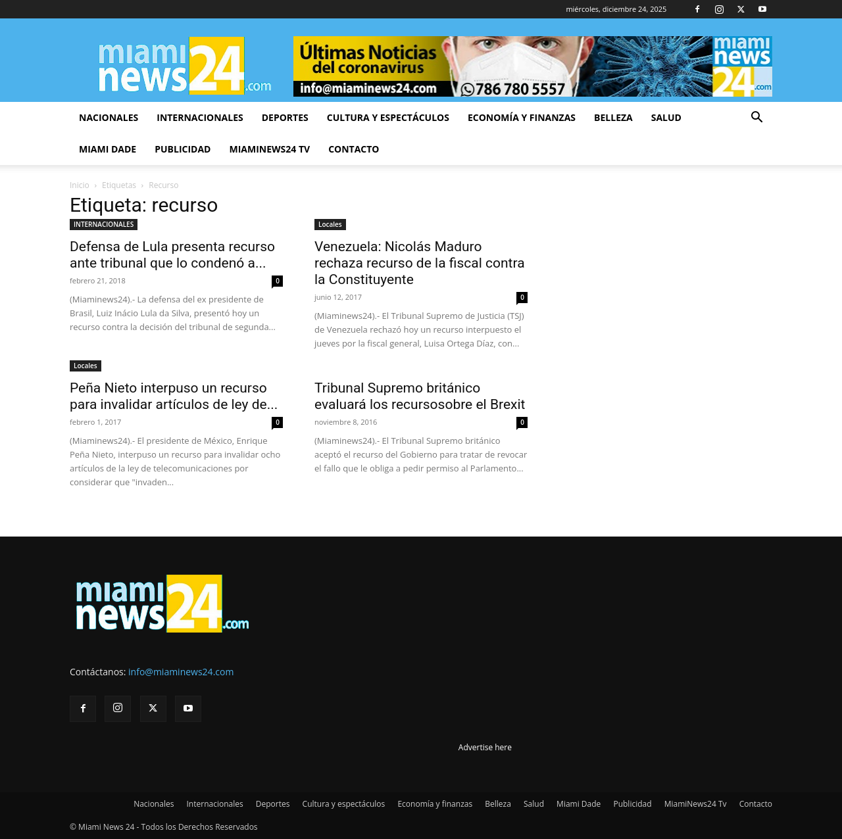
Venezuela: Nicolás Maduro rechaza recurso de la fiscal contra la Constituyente (419, 263)
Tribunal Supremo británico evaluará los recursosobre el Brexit (419, 396)
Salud (666, 117)
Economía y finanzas (522, 117)
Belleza (613, 117)
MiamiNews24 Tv (269, 149)
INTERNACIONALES (104, 224)
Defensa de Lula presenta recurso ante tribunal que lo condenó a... (172, 255)
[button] (756, 118)
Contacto (353, 149)
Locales (330, 224)
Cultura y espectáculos (388, 117)
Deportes (285, 117)
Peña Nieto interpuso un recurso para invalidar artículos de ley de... (174, 396)
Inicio (79, 185)
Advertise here (485, 747)
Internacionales (200, 117)
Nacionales (108, 117)
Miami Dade (107, 149)
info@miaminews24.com (181, 671)
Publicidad (182, 149)
